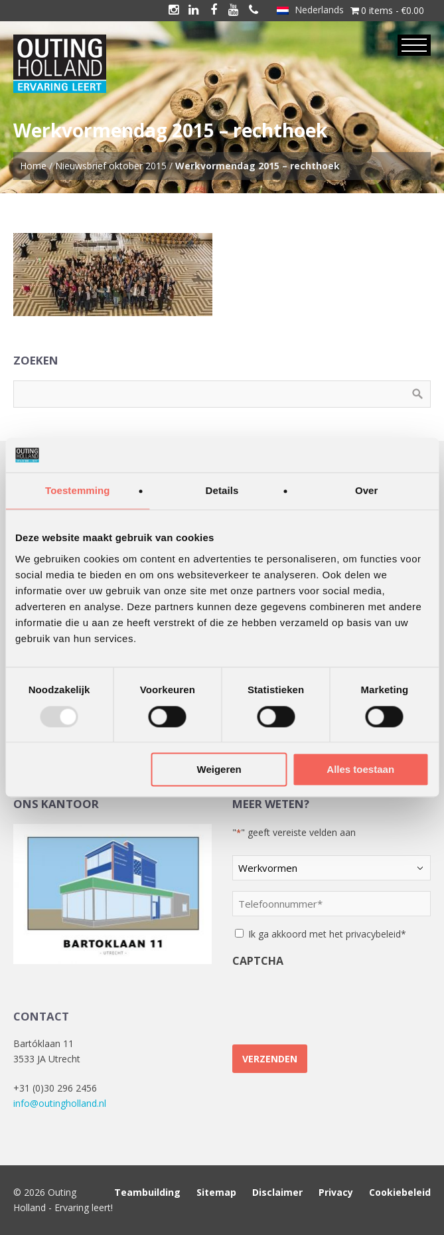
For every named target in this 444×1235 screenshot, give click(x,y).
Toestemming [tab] (77, 491)
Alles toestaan (360, 770)
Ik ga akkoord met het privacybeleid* (327, 934)
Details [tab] (222, 491)
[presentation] (333, 1001)
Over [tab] (366, 491)
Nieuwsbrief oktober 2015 (111, 165)
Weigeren (219, 770)
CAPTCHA (257, 960)
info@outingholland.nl (59, 1103)
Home (33, 165)
